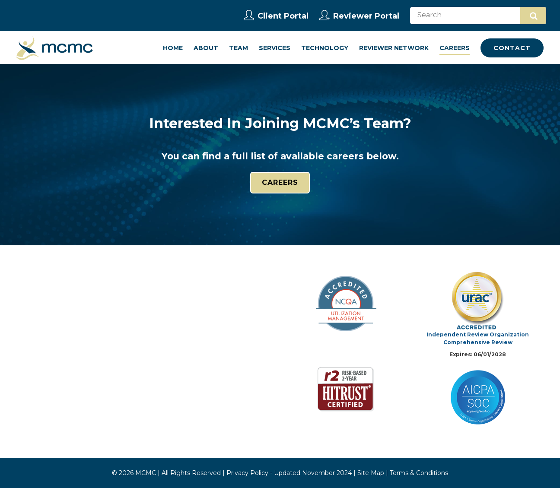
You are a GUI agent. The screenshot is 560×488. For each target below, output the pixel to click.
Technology (324, 48)
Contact (512, 48)
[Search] (478, 15)
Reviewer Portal (359, 16)
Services (274, 48)
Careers (454, 48)
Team (238, 48)
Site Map (370, 473)
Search (534, 16)
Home (173, 48)
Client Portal (276, 16)
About (206, 48)
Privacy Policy (247, 473)
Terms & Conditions (419, 473)
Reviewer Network (394, 48)
